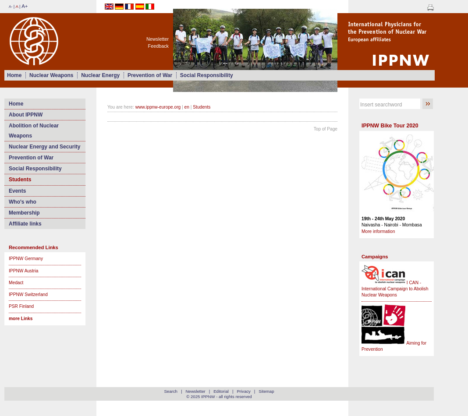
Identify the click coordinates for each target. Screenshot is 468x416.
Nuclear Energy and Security (44, 147)
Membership (24, 213)
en (186, 107)
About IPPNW (26, 115)
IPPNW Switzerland (28, 294)
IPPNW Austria (23, 270)
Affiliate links (25, 224)
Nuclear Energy (100, 75)
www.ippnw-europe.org (158, 107)
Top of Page (325, 129)
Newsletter (157, 39)
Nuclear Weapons (51, 75)
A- (10, 7)
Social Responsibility (206, 75)
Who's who (22, 202)
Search (170, 391)
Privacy (243, 391)
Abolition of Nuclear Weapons (34, 130)
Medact (16, 282)
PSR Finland (21, 306)
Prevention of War (150, 75)
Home (14, 75)
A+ (24, 6)
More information (378, 231)
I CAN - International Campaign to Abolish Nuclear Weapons (395, 289)
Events (17, 191)
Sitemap (266, 391)
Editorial (221, 391)
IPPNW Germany (26, 258)
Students (20, 179)
